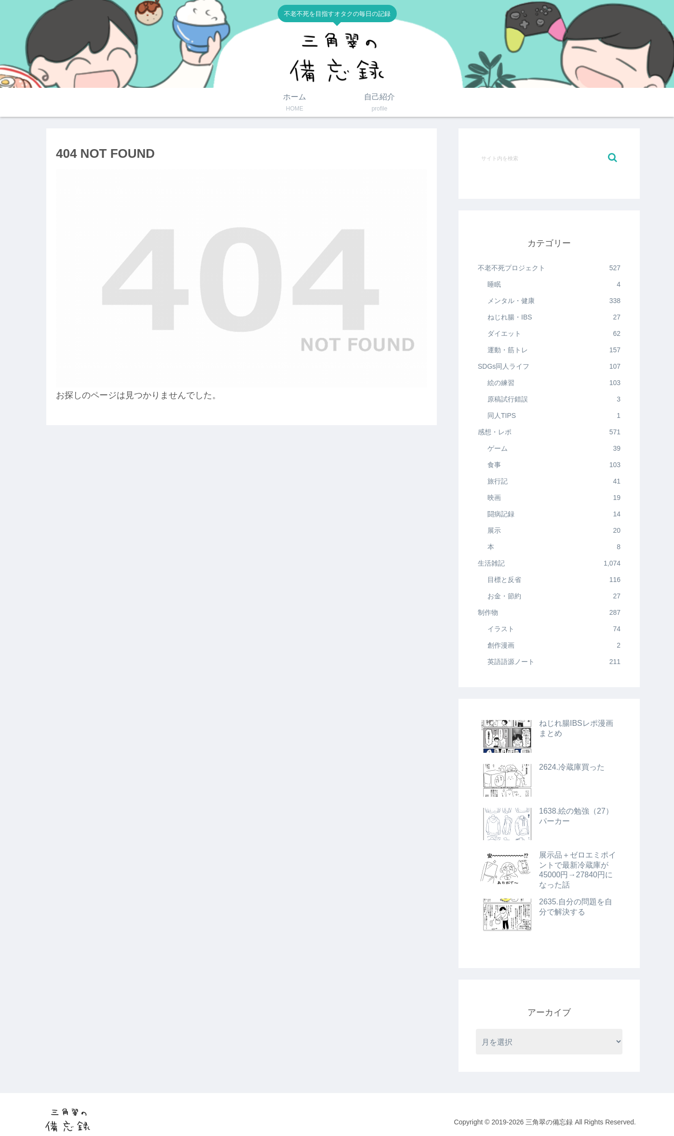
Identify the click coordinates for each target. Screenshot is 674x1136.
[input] (549, 158)
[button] (612, 157)
